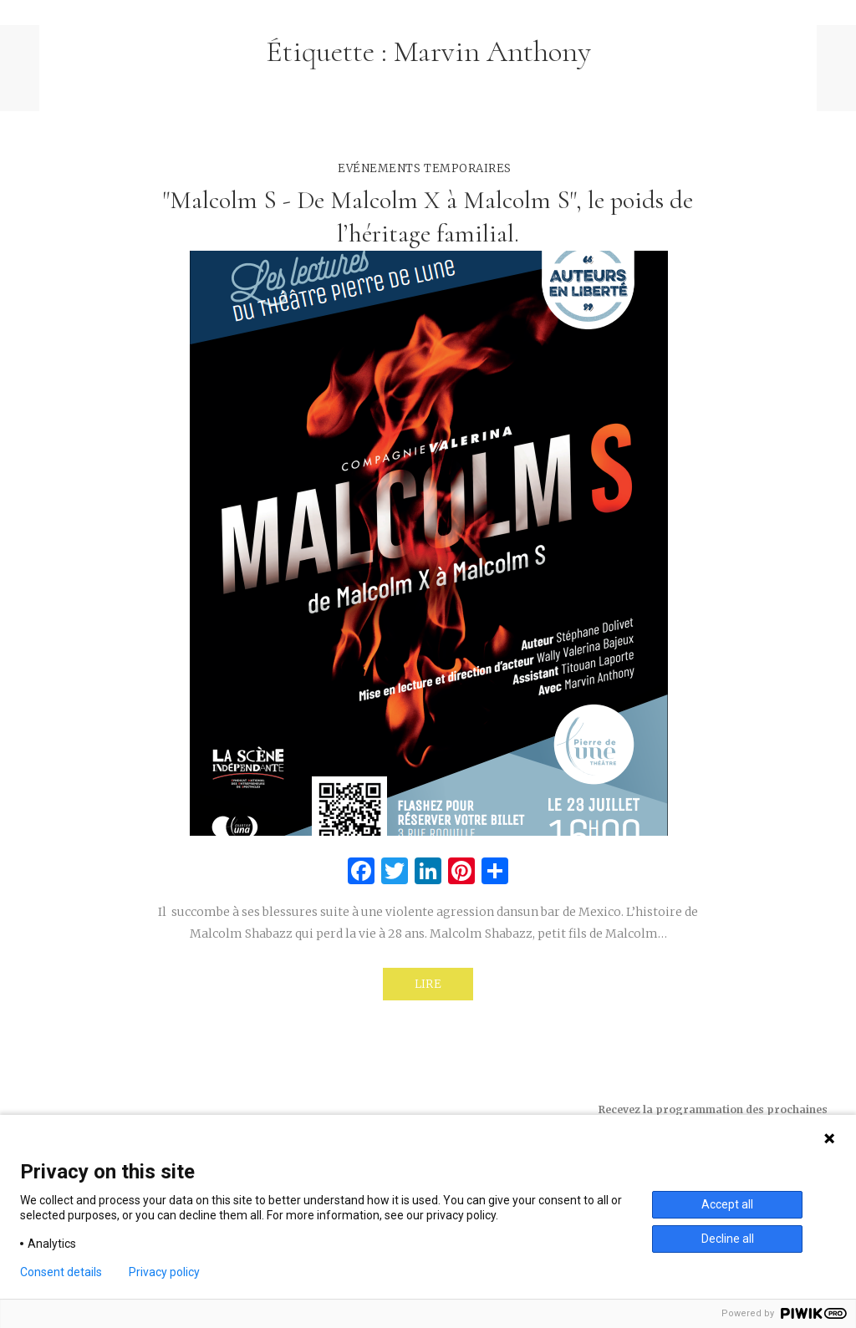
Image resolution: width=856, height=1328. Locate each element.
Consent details (61, 1272)
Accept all (727, 1204)
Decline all (727, 1238)
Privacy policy (164, 1272)
